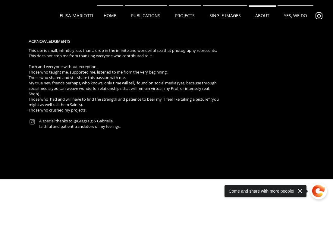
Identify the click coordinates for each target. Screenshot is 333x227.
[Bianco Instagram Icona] (319, 15)
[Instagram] (32, 121)
